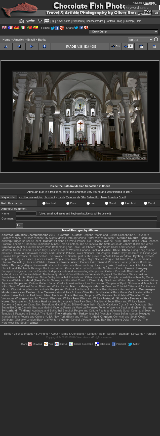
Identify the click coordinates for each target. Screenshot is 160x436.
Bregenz (88, 234)
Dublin (46, 280)
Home (6, 39)
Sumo (13, 286)
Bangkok (68, 310)
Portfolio (110, 21)
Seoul (89, 301)
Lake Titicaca (94, 240)
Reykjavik (106, 274)
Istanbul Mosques (139, 313)
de (78, 197)
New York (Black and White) (71, 316)
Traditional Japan (27, 286)
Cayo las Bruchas (131, 253)
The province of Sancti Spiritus (67, 256)
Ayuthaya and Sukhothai (47, 310)
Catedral (71, 197)
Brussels (27, 240)
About (54, 333)
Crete (119, 268)
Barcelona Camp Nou (28, 304)
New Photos (63, 21)
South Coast (121, 274)
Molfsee (143, 265)
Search (111, 333)
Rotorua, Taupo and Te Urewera (93, 295)
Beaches (110, 286)
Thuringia (36, 268)
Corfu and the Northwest (100, 268)
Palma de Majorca (74, 307)
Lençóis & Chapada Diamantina (31, 243)
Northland (58, 295)
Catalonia (112, 304)
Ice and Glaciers (22, 274)
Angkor (20, 246)
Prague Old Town (115, 259)
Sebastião (93, 197)
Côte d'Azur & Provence (105, 262)
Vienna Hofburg (66, 237)
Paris (124, 262)
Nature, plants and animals (33, 289)
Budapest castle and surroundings (69, 271)
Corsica (84, 262)
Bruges (16, 240)
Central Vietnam (81, 319)
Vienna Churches (22, 237)
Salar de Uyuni (111, 240)
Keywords (137, 333)
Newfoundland (22, 250)
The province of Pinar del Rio (30, 256)
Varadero (125, 256)
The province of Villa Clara (103, 256)
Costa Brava (126, 304)
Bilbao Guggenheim (84, 304)
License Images (23, 333)
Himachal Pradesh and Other (74, 277)
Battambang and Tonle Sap (69, 246)
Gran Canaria (23, 307)
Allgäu (28, 265)
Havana (6, 256)
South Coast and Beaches (119, 246)
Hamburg (87, 265)
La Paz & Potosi (75, 240)
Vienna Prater (85, 237)
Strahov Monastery (13, 262)
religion (38, 197)
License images (94, 21)
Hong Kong (138, 250)
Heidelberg (100, 265)
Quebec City (39, 250)
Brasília (6, 243)
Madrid (48, 307)
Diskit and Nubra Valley (41, 277)
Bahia (42, 39)
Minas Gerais (59, 243)
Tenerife (104, 307)
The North (24, 268)
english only (144, 13)
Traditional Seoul (104, 301)
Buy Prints (42, 333)
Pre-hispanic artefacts (88, 289)
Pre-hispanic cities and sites (119, 289)
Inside (61, 197)
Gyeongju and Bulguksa (25, 301)
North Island (43, 295)
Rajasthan (134, 277)
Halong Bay (99, 319)
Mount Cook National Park (136, 292)
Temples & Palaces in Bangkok (20, 313)
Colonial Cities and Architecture (136, 286)
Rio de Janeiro (89, 243)
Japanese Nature (147, 280)
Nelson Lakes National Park (19, 295)
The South (21, 322)
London (31, 319)
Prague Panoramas (139, 259)
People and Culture (105, 234)
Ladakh (123, 277)
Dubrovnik (31, 253)
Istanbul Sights (11, 316)
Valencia (114, 307)
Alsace (75, 262)
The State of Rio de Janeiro (115, 243)
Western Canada (79, 250)
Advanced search (142, 3)
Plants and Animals (88, 274)
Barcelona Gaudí (52, 304)
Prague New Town (66, 259)
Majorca (58, 307)
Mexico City (9, 289)
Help (138, 21)
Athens (80, 268)
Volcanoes (8, 298)
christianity (50, 197)
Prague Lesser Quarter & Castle (34, 259)
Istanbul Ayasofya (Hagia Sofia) (108, 313)
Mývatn (37, 274)
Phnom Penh (94, 246)
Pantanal (73, 243)
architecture (26, 197)
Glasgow (20, 319)
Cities (85, 292)
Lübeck (133, 265)
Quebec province (58, 250)
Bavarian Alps (41, 265)
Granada (37, 307)
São (83, 197)
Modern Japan (47, 283)
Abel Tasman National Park (54, 292)
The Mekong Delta (118, 319)
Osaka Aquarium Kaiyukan (73, 283)
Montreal (7, 250)
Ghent (37, 240)
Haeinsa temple (50, 301)
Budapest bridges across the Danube (24, 271)
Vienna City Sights (45, 237)
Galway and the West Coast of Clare (73, 280)
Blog (119, 21)
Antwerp (7, 240)
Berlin (53, 265)
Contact (92, 333)
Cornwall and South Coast (129, 316)
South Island (121, 295)
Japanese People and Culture (20, 283)
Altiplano (59, 240)
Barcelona (8, 304)
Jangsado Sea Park (73, 301)
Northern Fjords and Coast (59, 274)
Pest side (120, 271)
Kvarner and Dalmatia (51, 253)
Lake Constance (118, 265)
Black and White (143, 243)
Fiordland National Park (104, 292)
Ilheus (103, 197)
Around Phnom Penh (38, 246)
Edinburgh (8, 319)
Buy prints (78, 21)
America (18, 39)
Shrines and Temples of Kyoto (109, 283)
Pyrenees (133, 262)
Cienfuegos (150, 253)
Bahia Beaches (149, 240)
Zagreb (105, 253)
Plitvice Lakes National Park (83, 253)
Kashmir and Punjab (105, 277)
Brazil (31, 39)
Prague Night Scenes (91, 259)
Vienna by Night (104, 237)
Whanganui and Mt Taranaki (32, 298)
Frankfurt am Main (69, 265)
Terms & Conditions (72, 333)
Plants (69, 295)
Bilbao (67, 304)
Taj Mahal (147, 277)
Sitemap (129, 21)
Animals (77, 292)
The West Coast (139, 295)
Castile (101, 304)
